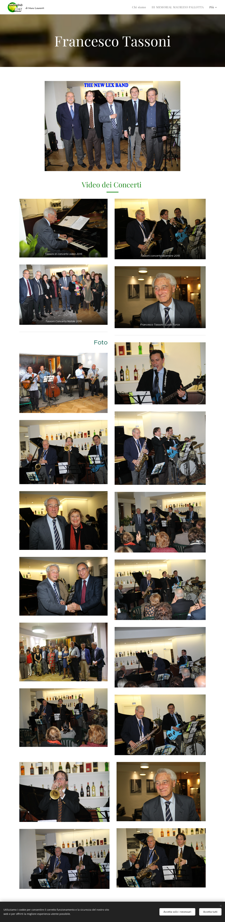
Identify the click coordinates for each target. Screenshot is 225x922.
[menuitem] (140, 7)
